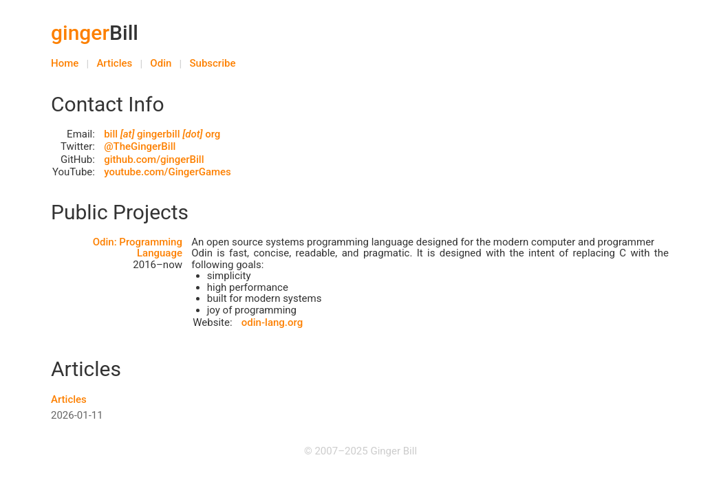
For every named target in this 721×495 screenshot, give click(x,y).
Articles (114, 63)
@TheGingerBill (139, 146)
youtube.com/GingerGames (167, 172)
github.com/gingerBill (154, 159)
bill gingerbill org (162, 134)
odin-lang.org (272, 322)
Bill (94, 33)
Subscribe (212, 63)
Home (64, 63)
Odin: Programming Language (137, 248)
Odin (160, 63)
